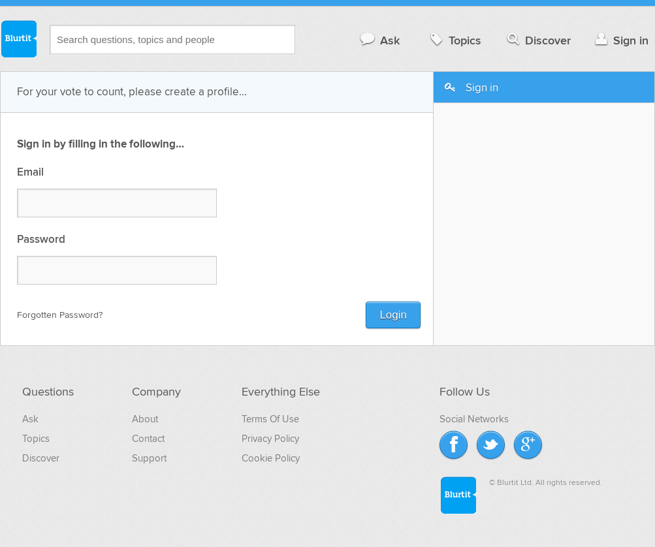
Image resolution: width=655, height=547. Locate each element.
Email (30, 172)
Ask (379, 40)
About (145, 419)
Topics (454, 40)
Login (393, 315)
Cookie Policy (271, 458)
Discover (537, 40)
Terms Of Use (270, 419)
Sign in (620, 40)
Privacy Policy (270, 439)
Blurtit (18, 38)
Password (41, 239)
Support (149, 458)
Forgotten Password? (60, 314)
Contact (148, 439)
